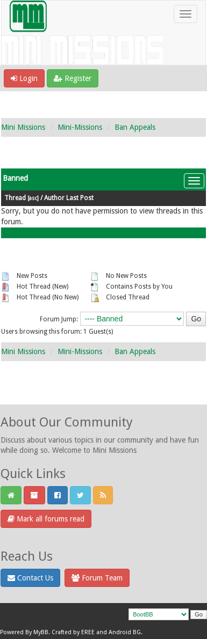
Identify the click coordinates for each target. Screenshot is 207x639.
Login (24, 78)
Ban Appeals (135, 127)
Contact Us (30, 578)
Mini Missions (23, 127)
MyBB (40, 632)
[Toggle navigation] (185, 14)
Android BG (125, 632)
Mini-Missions (80, 127)
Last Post (80, 198)
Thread (15, 198)
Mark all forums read (46, 519)
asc (33, 198)
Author (54, 198)
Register (72, 78)
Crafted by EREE (73, 632)
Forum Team (97, 578)
